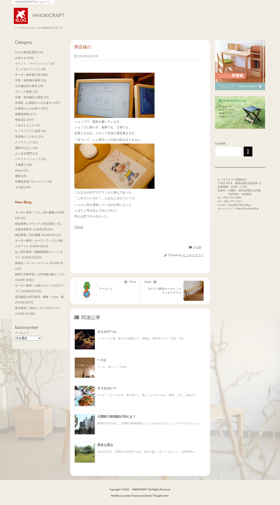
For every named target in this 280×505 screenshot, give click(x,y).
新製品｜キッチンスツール (32, 263)
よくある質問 (26, 153)
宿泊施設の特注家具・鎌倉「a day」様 (39, 297)
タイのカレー (106, 388)
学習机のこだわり (29, 137)
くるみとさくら (27, 125)
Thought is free (160, 495)
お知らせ (24, 58)
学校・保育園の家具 (30, 80)
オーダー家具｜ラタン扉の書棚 (34, 212)
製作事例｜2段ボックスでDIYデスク (38, 308)
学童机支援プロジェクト (33, 182)
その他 (197, 247)
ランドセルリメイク (30, 69)
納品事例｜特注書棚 (27, 235)
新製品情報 (26, 114)
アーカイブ (22, 333)
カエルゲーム (106, 332)
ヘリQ (101, 360)
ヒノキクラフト (193, 255)
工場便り (23, 165)
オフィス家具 (26, 92)
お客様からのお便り (31, 108)
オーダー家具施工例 (31, 75)
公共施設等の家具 (29, 86)
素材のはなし (26, 148)
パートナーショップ (30, 159)
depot (21, 170)
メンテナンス (26, 142)
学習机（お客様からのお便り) (37, 103)
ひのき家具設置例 (29, 52)
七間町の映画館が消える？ (116, 416)
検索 (248, 151)
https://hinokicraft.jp (247, 208)
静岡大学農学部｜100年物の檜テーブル (40, 274)
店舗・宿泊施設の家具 (32, 97)
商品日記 (24, 120)
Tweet (78, 227)
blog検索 (220, 143)
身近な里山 (105, 445)
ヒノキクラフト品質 (30, 131)
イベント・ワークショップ (35, 63)
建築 (20, 176)
